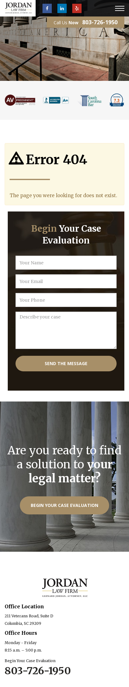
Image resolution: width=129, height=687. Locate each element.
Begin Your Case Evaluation (64, 505)
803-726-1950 (100, 22)
